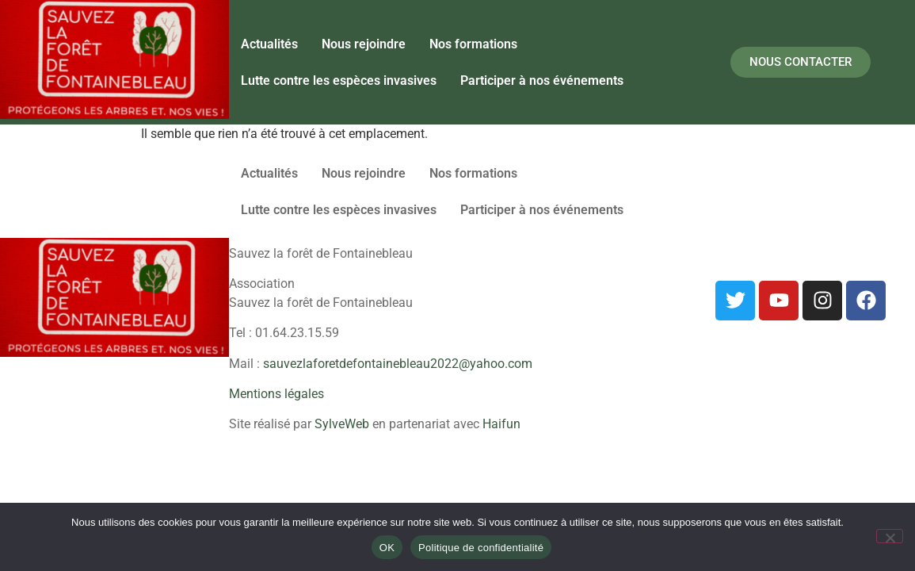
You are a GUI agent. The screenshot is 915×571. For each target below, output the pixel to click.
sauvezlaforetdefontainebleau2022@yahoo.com (397, 363)
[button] (545, 81)
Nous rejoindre (364, 44)
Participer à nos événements (541, 80)
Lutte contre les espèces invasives (339, 80)
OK (387, 548)
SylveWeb (342, 423)
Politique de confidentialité (480, 548)
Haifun (501, 423)
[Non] (889, 536)
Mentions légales (276, 393)
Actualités (269, 44)
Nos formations (473, 44)
